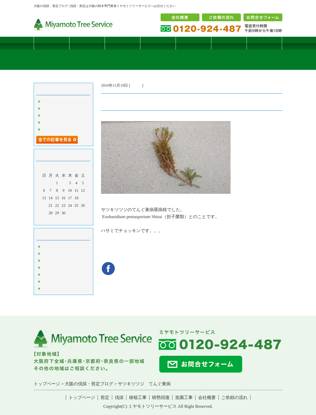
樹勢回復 (193, 43)
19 (83, 198)
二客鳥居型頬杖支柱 (58, 115)
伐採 (122, 43)
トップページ (51, 43)
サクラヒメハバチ (57, 101)
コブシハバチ (53, 108)
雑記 (45, 260)
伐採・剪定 (51, 246)
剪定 (87, 43)
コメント (49, 288)
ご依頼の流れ (234, 397)
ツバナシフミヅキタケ (60, 129)
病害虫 (136, 85)
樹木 (45, 267)
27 (44, 213)
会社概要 (207, 397)
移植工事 (158, 43)
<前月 (54, 220)
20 (44, 205)
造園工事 (229, 43)
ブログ (264, 43)
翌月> (73, 220)
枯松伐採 (49, 122)
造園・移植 (51, 281)
